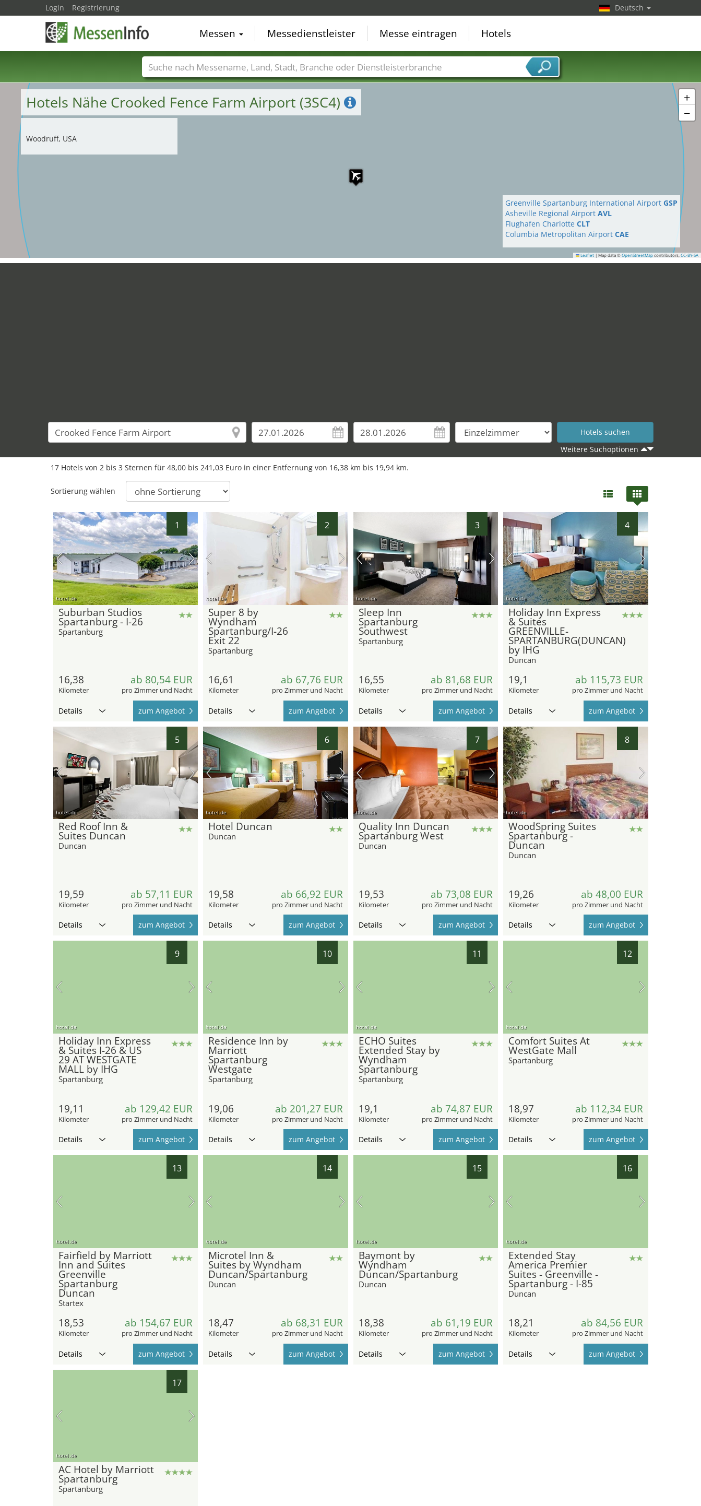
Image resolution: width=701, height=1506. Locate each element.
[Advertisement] (351, 336)
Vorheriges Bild (59, 558)
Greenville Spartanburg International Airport (591, 203)
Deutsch (633, 8)
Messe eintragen (418, 33)
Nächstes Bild (191, 558)
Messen (221, 33)
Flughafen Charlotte (547, 224)
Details (81, 711)
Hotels (496, 33)
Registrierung (96, 8)
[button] (351, 171)
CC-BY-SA (689, 255)
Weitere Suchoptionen (599, 449)
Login (54, 8)
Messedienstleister (311, 33)
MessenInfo (97, 32)
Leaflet (585, 255)
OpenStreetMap (637, 255)
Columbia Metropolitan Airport (567, 234)
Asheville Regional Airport (558, 213)
